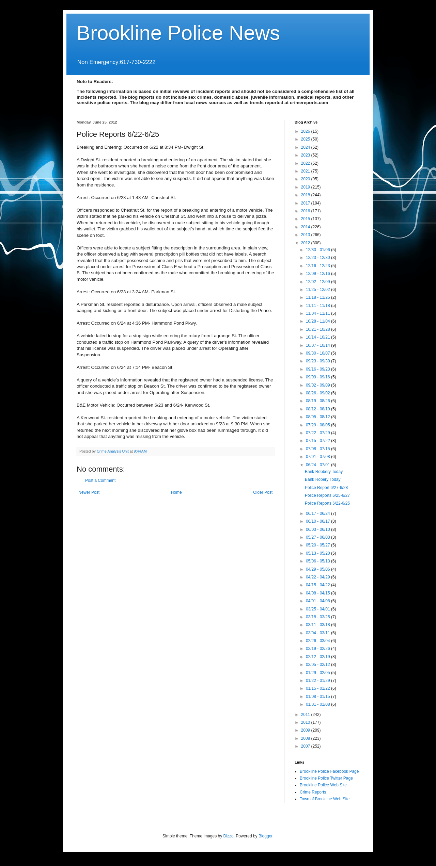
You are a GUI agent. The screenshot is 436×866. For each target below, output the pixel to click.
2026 (306, 131)
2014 (306, 227)
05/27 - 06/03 (318, 537)
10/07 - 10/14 (318, 345)
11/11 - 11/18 (318, 305)
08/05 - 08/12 (318, 416)
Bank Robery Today (323, 479)
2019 (306, 187)
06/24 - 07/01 (318, 464)
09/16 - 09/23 (318, 369)
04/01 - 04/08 (318, 601)
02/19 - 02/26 (318, 648)
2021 (306, 171)
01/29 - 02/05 (318, 672)
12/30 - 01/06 (318, 249)
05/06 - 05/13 (318, 561)
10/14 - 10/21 (318, 337)
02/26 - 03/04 (318, 640)
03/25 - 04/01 (318, 609)
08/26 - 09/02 (318, 393)
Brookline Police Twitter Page (326, 778)
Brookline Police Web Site (323, 785)
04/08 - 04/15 (318, 593)
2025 (306, 139)
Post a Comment (100, 480)
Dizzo (228, 836)
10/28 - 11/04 (318, 321)
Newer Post (88, 492)
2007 (306, 746)
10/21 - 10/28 (318, 329)
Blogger (265, 836)
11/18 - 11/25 (318, 297)
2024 (306, 147)
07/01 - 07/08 (318, 456)
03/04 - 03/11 (318, 633)
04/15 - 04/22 (318, 585)
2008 (306, 738)
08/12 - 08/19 (318, 409)
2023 (306, 155)
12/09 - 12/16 (318, 273)
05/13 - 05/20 (318, 553)
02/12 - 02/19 (318, 656)
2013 (306, 234)
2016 (306, 211)
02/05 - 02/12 (318, 664)
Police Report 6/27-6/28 (326, 487)
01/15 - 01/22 (318, 688)
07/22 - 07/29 (318, 432)
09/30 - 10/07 (318, 353)
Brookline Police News (178, 32)
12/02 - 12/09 (318, 281)
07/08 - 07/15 (318, 448)
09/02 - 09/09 (318, 385)
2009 (306, 730)
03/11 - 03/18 (318, 624)
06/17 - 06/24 (318, 513)
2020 (306, 179)
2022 (306, 163)
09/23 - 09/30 (318, 361)
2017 (306, 203)
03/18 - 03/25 (318, 617)
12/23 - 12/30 (318, 257)
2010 (306, 722)
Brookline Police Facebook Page (329, 771)
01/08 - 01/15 (318, 696)
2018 (306, 195)
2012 (306, 243)
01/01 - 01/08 (318, 704)
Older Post (262, 492)
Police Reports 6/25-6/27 (327, 495)
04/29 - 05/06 (318, 569)
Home (176, 492)
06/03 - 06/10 (318, 529)
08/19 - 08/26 (318, 400)
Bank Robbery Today (324, 471)
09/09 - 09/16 (318, 377)
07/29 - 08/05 (318, 425)
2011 (306, 714)
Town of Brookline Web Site (325, 799)
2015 (306, 218)
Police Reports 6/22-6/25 (327, 503)
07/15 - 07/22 (318, 440)
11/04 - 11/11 (318, 313)
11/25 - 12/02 (318, 289)
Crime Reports (313, 792)
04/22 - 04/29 (318, 577)
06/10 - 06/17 (318, 521)
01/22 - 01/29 (318, 680)
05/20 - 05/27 (318, 545)
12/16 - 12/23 (318, 265)
